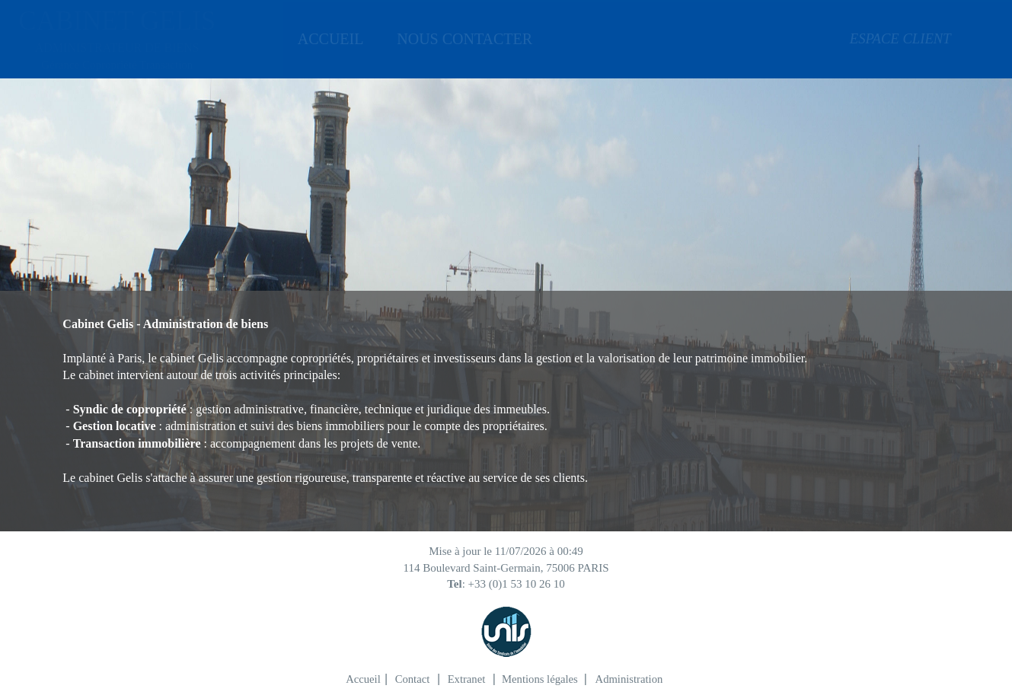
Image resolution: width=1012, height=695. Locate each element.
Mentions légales (540, 679)
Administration (629, 679)
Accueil (363, 679)
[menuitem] (327, 39)
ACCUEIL (327, 38)
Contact (412, 679)
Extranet (467, 679)
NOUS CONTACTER (452, 38)
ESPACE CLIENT (857, 38)
